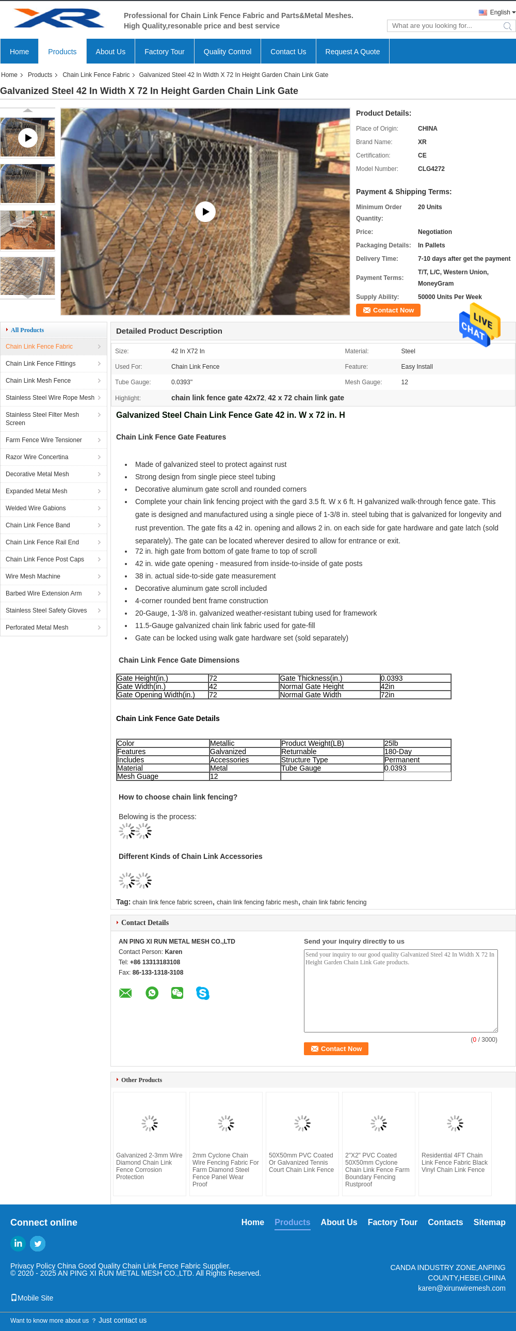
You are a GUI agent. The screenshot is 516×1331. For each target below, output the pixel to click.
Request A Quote (353, 52)
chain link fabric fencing (334, 902)
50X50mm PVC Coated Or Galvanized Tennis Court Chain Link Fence (301, 1162)
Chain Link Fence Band (38, 525)
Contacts (445, 1222)
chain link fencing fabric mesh (257, 902)
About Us (111, 52)
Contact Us (288, 52)
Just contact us (123, 1320)
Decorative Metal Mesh (37, 474)
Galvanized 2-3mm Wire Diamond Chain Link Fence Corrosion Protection (149, 1166)
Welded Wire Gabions (36, 508)
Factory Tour (164, 52)
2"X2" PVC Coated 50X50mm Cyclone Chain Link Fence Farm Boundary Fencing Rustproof (377, 1170)
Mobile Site (31, 1298)
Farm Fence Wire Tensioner (44, 440)
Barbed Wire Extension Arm (44, 593)
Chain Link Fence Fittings (40, 363)
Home (19, 52)
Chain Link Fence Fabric (96, 75)
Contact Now (393, 310)
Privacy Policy (32, 1266)
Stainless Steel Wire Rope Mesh (50, 397)
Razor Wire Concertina (37, 457)
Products (62, 52)
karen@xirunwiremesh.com (462, 1288)
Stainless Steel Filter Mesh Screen (42, 419)
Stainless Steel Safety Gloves (46, 610)
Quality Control (228, 52)
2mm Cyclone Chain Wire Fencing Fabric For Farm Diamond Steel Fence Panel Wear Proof (225, 1170)
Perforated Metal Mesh (37, 627)
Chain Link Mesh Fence (38, 380)
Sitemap (490, 1222)
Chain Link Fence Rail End (42, 542)
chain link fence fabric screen (173, 902)
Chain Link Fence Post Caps (45, 559)
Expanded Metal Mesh (36, 491)
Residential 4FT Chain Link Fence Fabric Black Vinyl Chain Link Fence (455, 1162)
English (500, 12)
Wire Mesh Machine (33, 576)
